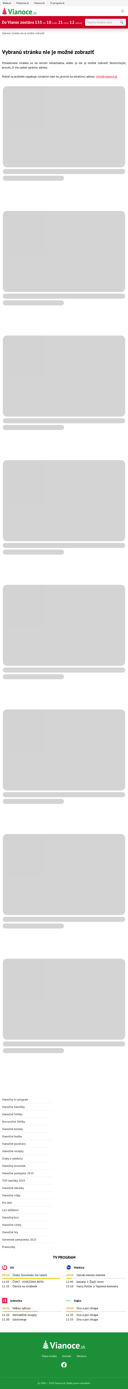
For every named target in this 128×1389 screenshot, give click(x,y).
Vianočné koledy (12, 1129)
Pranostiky (8, 1247)
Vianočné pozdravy (14, 1144)
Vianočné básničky (13, 1107)
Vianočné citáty (11, 1225)
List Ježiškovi (10, 1210)
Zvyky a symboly (12, 1158)
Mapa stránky (49, 1356)
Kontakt (66, 1356)
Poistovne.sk (22, 3)
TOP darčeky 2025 (13, 1180)
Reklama (81, 1356)
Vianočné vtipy (11, 1195)
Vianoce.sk (39, 3)
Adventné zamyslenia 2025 (19, 1239)
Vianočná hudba (12, 1136)
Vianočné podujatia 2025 (18, 1173)
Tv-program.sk (57, 3)
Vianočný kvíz (10, 1217)
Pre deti (7, 1203)
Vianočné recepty (13, 1151)
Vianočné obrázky (13, 1188)
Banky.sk (7, 3)
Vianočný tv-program (15, 1099)
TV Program (64, 1257)
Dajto (77, 1301)
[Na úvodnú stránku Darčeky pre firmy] (19, 11)
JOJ (12, 1267)
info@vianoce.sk (106, 76)
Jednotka (16, 1301)
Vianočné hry (10, 1232)
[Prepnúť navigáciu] (122, 11)
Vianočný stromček (14, 1166)
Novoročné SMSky (13, 1121)
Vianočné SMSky (12, 1114)
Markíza (79, 1267)
